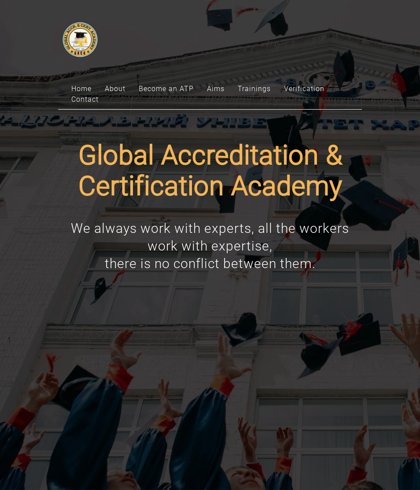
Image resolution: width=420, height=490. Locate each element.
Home (81, 89)
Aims (216, 89)
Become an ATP (166, 89)
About (115, 89)
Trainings (254, 89)
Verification (304, 89)
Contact (85, 99)
